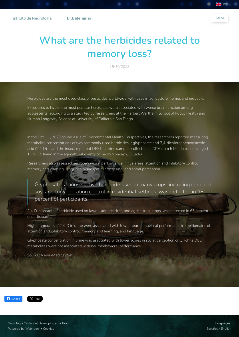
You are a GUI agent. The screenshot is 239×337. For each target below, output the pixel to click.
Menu (219, 18)
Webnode (32, 329)
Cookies (48, 329)
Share (13, 299)
